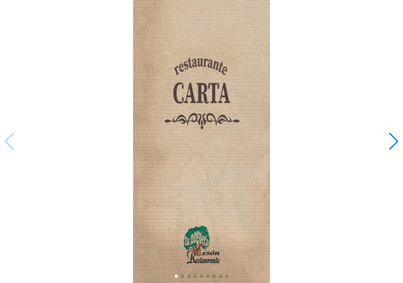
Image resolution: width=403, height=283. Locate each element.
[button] (393, 141)
